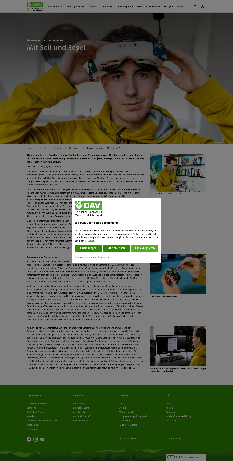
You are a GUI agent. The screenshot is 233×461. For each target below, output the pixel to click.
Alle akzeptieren (145, 248)
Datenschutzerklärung (85, 257)
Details (91, 240)
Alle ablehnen (116, 248)
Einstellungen (88, 248)
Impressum (103, 257)
